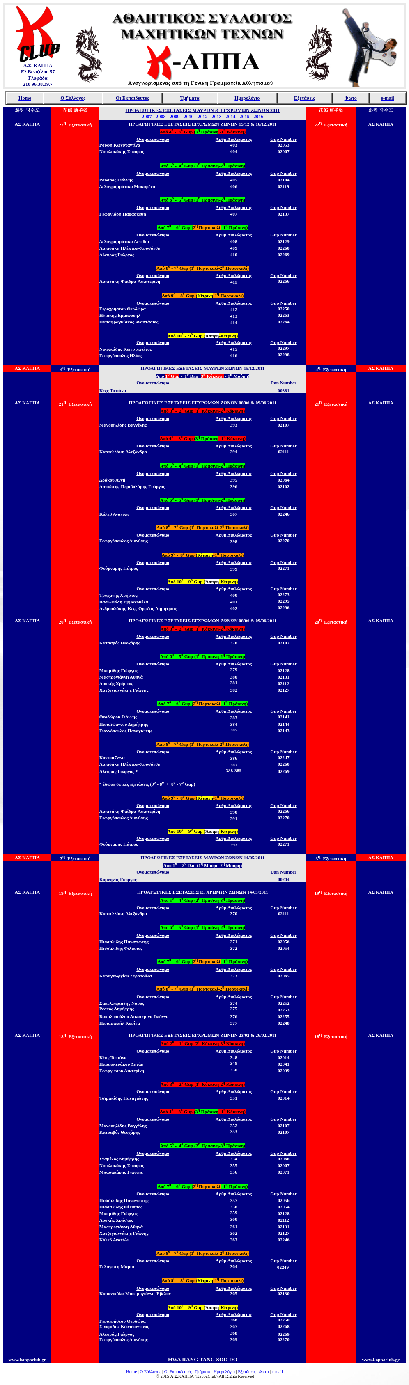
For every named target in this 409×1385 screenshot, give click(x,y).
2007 (147, 116)
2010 (188, 116)
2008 (160, 116)
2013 (216, 116)
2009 (174, 116)
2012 (202, 116)
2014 (230, 116)
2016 (258, 116)
